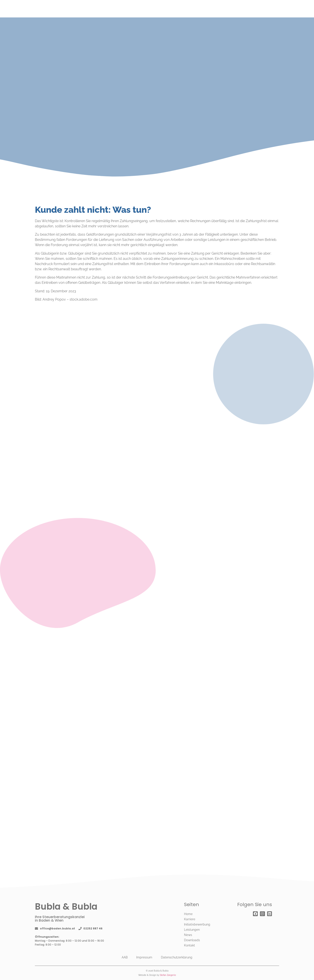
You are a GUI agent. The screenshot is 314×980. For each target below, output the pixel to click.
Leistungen (192, 929)
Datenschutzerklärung (176, 957)
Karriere (189, 919)
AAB (125, 957)
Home (188, 914)
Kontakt (189, 945)
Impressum (144, 957)
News (188, 935)
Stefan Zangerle (168, 975)
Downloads (192, 940)
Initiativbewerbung (197, 924)
